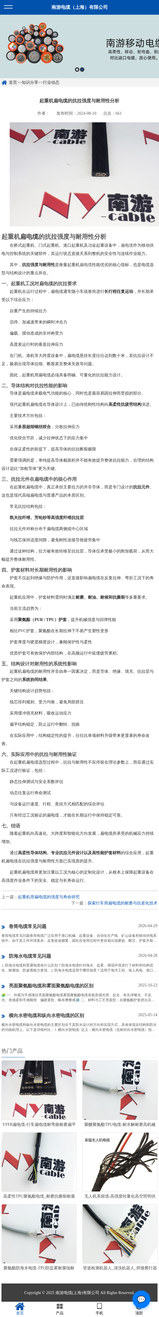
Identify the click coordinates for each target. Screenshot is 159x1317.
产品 (59, 1309)
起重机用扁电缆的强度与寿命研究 (49, 897)
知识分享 (30, 82)
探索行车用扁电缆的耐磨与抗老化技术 (123, 903)
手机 (99, 1309)
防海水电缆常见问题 (26, 956)
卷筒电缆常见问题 (23, 927)
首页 (13, 82)
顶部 (139, 1309)
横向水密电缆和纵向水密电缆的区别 (42, 1016)
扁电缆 (29, 236)
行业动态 (51, 82)
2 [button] (82, 70)
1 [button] (77, 70)
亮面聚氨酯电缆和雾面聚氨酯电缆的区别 (47, 986)
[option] (79, 46)
